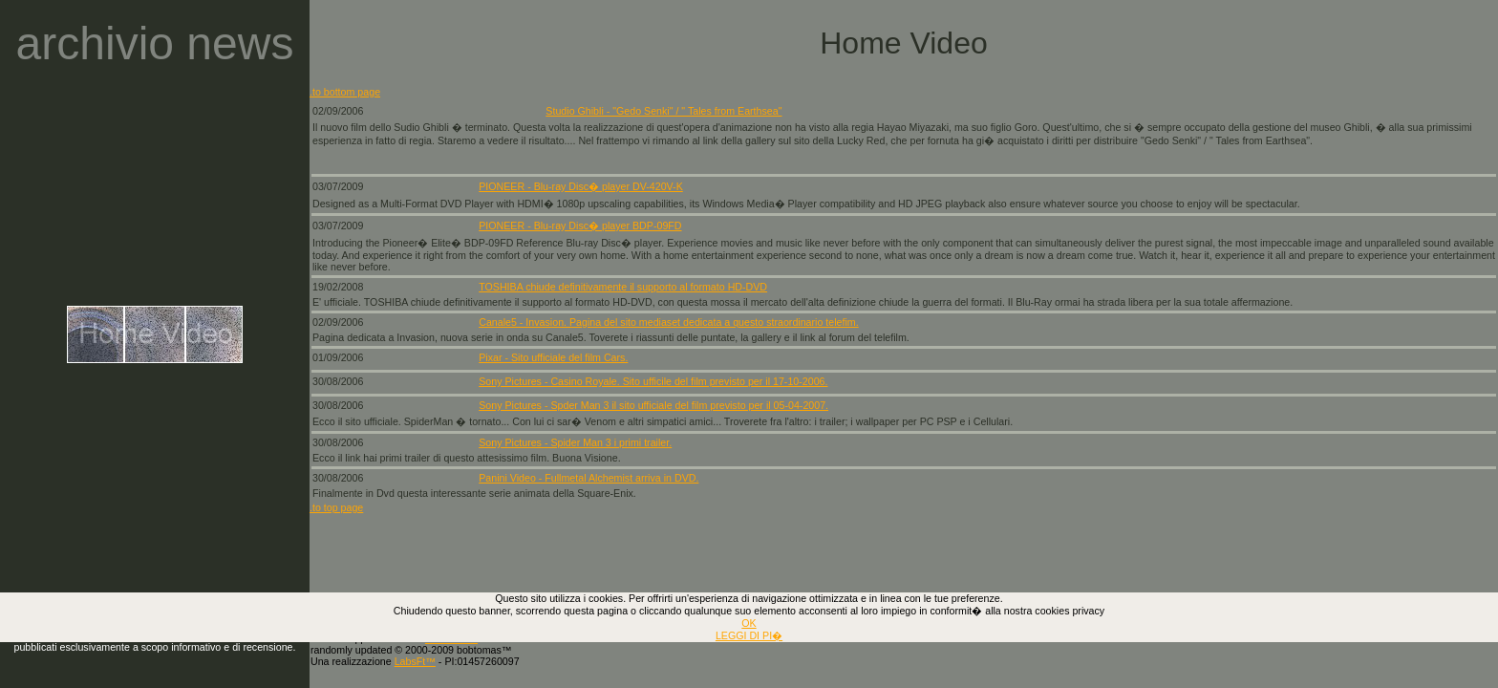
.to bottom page (345, 91)
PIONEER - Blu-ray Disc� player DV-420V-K (581, 186)
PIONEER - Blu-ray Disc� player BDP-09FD (580, 225)
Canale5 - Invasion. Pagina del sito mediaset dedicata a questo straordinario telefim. (668, 322)
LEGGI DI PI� (749, 635)
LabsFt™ (415, 661)
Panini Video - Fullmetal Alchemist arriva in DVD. (588, 478)
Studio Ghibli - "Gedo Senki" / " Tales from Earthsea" (663, 111)
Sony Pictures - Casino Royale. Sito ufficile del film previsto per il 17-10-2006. (653, 381)
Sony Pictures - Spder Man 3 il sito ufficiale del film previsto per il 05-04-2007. (653, 405)
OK (748, 623)
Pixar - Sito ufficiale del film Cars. (553, 357)
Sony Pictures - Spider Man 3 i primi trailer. (575, 442)
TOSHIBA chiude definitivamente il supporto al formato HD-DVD (623, 286)
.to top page (336, 507)
